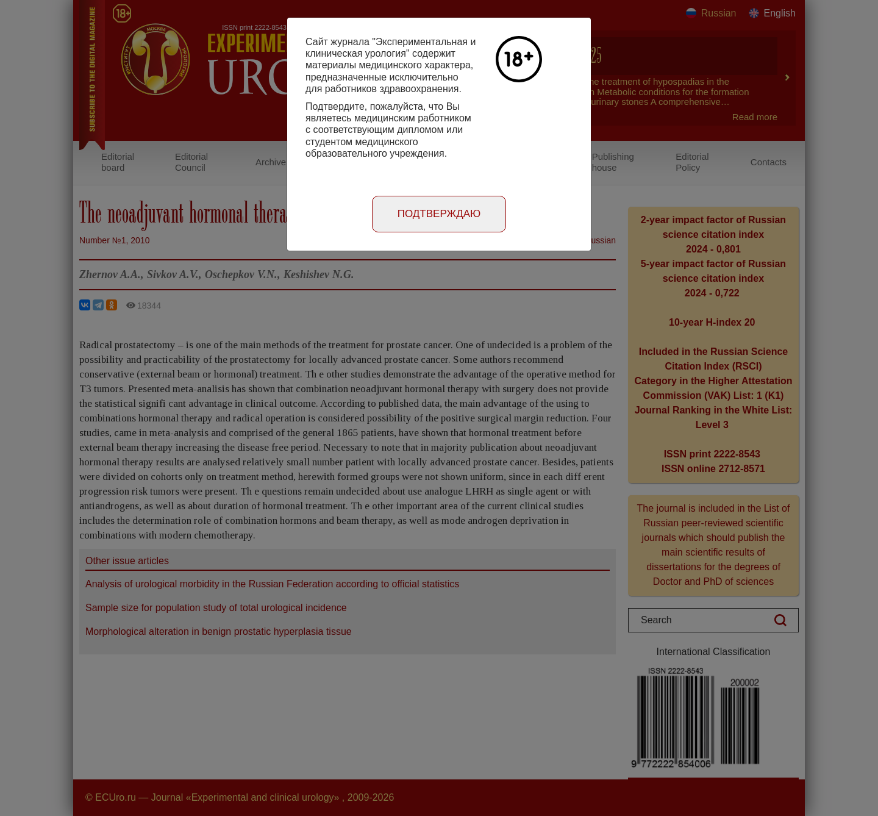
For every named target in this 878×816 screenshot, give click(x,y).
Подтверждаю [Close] (439, 214)
